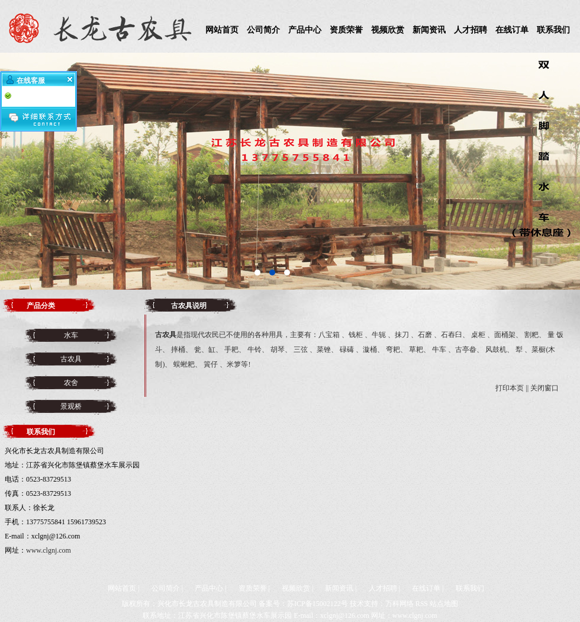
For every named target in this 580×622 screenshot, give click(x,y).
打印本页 (509, 388)
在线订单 (512, 29)
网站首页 (222, 29)
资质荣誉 (346, 29)
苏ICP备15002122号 (317, 603)
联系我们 (553, 29)
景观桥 (71, 406)
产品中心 (304, 29)
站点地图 (444, 603)
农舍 (71, 383)
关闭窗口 (544, 388)
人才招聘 (470, 29)
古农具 (71, 359)
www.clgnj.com (48, 550)
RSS (421, 603)
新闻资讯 (429, 29)
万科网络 (399, 603)
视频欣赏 (387, 29)
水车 (71, 335)
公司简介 (263, 29)
